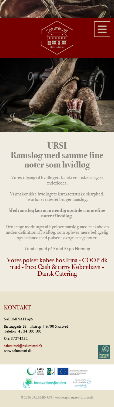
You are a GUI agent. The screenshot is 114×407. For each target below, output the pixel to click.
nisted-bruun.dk (82, 397)
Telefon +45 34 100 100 (22, 331)
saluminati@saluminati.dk (23, 345)
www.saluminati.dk (18, 350)
